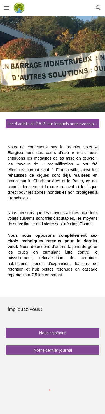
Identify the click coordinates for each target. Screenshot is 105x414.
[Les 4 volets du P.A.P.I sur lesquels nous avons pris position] (53, 123)
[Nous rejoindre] (53, 333)
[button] (6, 7)
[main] (52, 216)
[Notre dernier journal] (53, 350)
